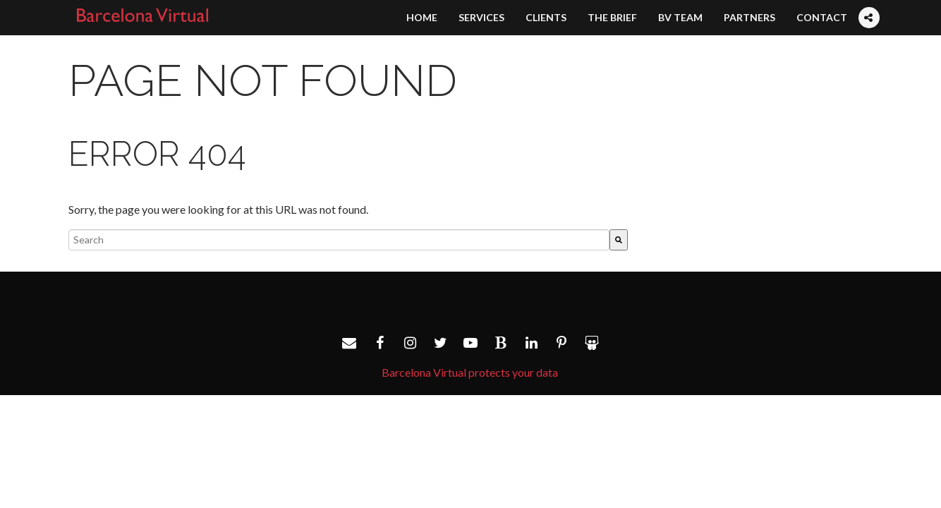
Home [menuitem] (421, 17)
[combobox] (338, 239)
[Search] (618, 239)
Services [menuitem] (481, 17)
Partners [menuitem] (749, 17)
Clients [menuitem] (546, 17)
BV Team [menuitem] (680, 17)
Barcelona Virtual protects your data (470, 372)
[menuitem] (868, 4)
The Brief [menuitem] (612, 17)
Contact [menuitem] (821, 17)
